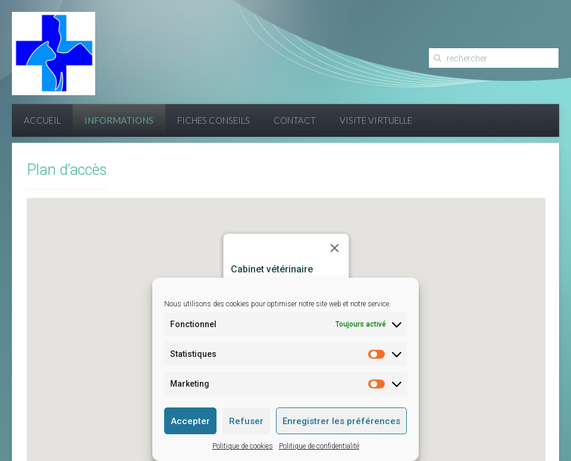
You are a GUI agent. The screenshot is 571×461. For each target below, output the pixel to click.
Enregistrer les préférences (341, 421)
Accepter (190, 421)
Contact (295, 120)
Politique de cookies (242, 446)
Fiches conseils (213, 120)
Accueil (42, 120)
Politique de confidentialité (319, 446)
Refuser (246, 421)
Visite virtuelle (376, 120)
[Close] (335, 248)
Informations (118, 120)
